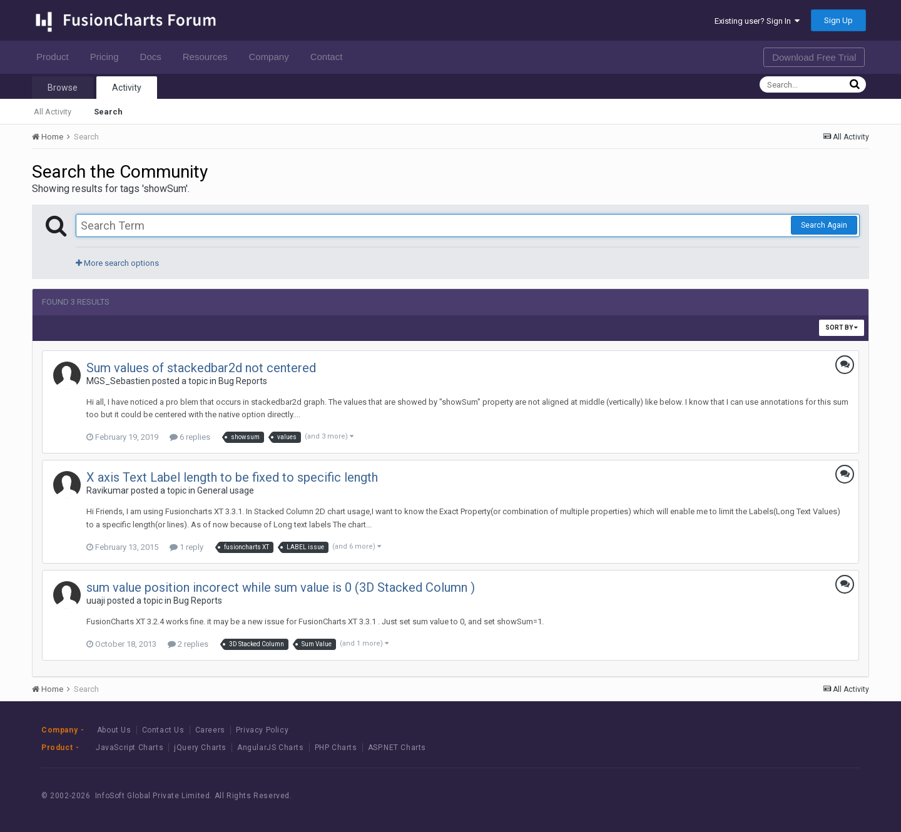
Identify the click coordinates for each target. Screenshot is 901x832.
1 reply (186, 547)
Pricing (108, 56)
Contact (330, 56)
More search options (117, 263)
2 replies (188, 644)
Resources (209, 56)
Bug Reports (242, 381)
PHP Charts (336, 747)
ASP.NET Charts (397, 747)
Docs (154, 56)
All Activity (52, 111)
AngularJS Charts (270, 747)
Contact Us (163, 730)
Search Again (824, 225)
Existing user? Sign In (757, 21)
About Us (114, 730)
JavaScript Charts (129, 747)
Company (271, 56)
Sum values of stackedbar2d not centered (201, 367)
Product (56, 56)
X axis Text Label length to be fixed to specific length (232, 477)
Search (108, 111)
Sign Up (838, 20)
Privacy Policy (262, 730)
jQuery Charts (200, 747)
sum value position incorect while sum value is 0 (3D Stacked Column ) (280, 587)
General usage (225, 490)
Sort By (841, 327)
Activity (126, 88)
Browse (63, 88)
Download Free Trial (814, 57)
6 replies (190, 437)
